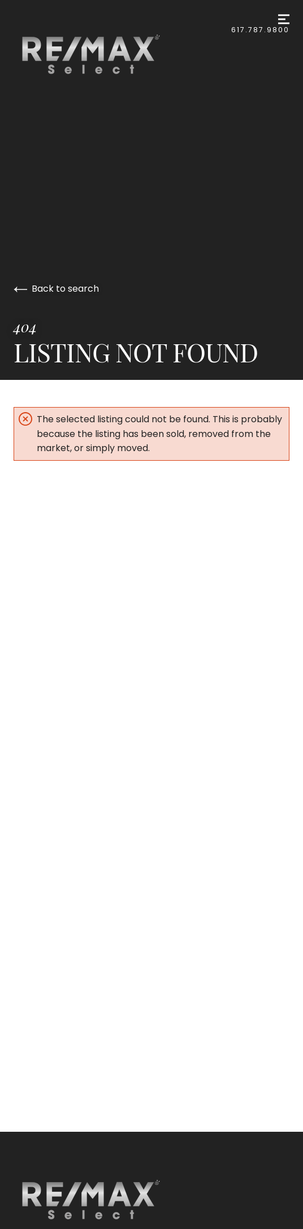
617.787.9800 (260, 29)
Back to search (56, 288)
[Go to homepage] (102, 54)
